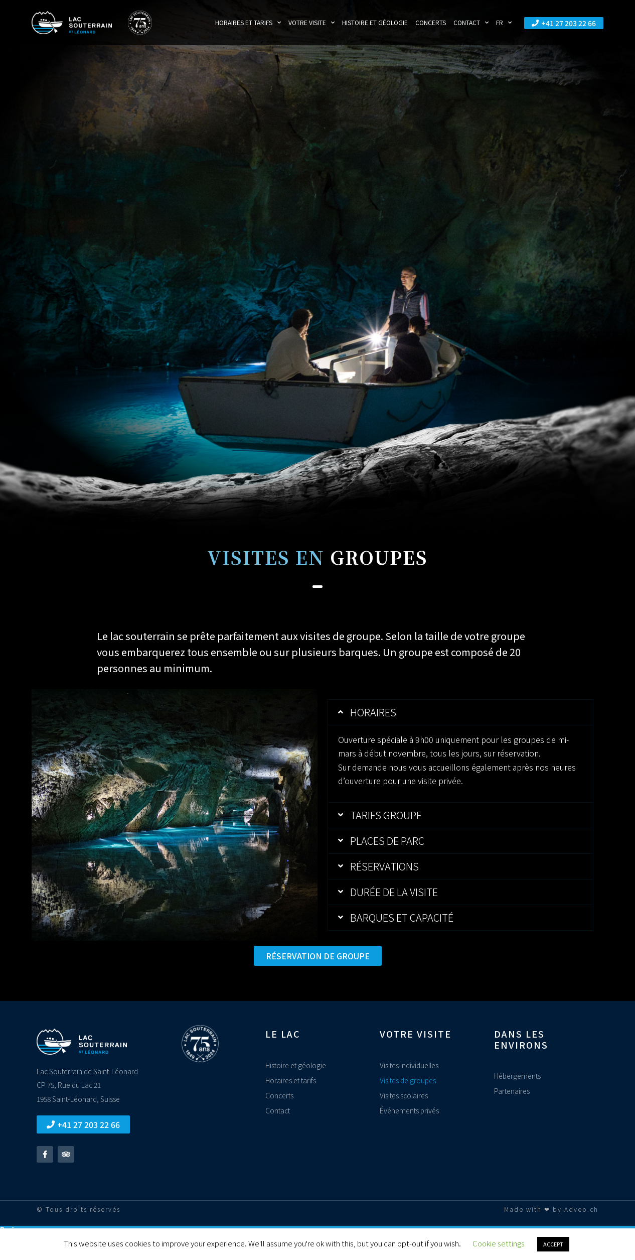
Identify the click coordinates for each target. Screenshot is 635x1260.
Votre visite (311, 23)
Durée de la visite (394, 892)
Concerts (430, 22)
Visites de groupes (408, 1080)
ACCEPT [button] (553, 1244)
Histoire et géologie (375, 22)
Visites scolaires (404, 1095)
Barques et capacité (401, 917)
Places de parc (387, 840)
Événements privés (409, 1110)
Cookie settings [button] (498, 1243)
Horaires (373, 712)
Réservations (384, 866)
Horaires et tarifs (248, 23)
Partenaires (512, 1091)
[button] (460, 712)
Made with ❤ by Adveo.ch (551, 1209)
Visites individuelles (409, 1065)
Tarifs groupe (386, 815)
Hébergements (517, 1076)
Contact (471, 23)
